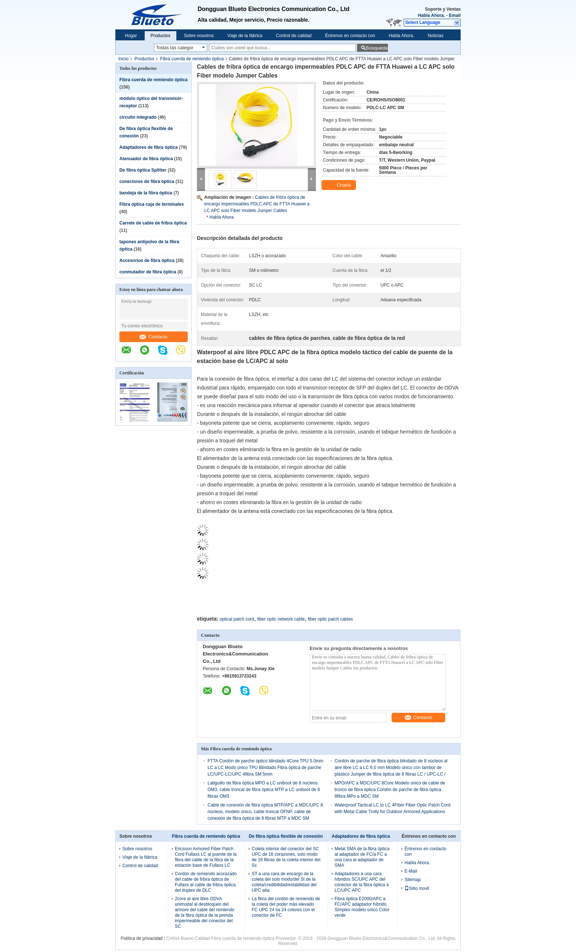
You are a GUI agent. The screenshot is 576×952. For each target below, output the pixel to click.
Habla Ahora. (431, 15)
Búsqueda (377, 48)
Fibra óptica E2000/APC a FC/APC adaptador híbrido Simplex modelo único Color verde (362, 907)
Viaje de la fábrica (244, 35)
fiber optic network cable (281, 619)
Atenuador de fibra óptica (146, 158)
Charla (339, 185)
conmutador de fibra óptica (147, 271)
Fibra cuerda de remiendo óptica (192, 58)
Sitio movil (416, 888)
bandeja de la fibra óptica (145, 192)
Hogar (131, 35)
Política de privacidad (141, 938)
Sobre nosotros (199, 35)
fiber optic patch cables (330, 619)
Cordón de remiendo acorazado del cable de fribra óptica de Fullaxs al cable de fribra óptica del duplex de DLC (206, 882)
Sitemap (412, 879)
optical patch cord (237, 619)
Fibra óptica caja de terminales (151, 204)
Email (455, 15)
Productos (160, 35)
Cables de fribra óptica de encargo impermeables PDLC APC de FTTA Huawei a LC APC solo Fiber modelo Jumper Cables (257, 204)
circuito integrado (137, 117)
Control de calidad (294, 35)
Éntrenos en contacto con (350, 35)
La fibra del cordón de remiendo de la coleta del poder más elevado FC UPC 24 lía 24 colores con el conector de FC (286, 907)
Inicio (123, 58)
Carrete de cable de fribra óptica (153, 223)
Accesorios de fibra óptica (146, 260)
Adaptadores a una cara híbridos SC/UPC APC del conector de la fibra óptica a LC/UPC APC (362, 882)
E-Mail (410, 871)
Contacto (154, 337)
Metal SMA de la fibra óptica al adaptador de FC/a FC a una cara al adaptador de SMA (362, 857)
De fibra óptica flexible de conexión (286, 836)
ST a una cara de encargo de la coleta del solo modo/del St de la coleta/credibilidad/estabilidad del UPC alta (284, 882)
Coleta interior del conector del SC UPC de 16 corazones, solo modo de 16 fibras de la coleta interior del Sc (286, 857)
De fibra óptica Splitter (142, 170)
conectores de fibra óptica (146, 181)
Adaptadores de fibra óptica (148, 147)
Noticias (436, 35)
